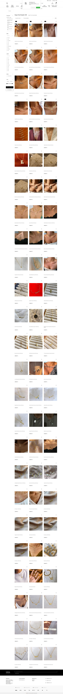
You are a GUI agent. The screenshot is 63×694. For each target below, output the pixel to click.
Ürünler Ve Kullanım (8, 683)
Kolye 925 (9, 17)
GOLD (8, 40)
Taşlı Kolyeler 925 (9, 25)
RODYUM (9, 46)
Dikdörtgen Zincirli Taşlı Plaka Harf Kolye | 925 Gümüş (49, 327)
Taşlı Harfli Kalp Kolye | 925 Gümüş (33, 274)
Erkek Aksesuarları (44, 6)
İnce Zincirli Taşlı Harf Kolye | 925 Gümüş (49, 274)
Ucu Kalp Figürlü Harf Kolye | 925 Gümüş (20, 379)
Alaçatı (33, 680)
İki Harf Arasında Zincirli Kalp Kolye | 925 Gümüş (35, 612)
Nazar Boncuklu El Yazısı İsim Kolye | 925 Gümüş (35, 405)
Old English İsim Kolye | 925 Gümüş (33, 664)
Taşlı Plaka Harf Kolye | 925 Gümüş (33, 353)
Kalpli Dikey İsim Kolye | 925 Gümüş (19, 405)
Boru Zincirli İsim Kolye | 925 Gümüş (19, 67)
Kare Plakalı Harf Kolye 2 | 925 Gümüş (48, 638)
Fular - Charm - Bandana (12, 6)
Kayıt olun (17, 673)
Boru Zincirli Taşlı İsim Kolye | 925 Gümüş (49, 67)
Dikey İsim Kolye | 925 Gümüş (33, 560)
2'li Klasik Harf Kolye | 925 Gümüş (19, 638)
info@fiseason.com (49, 682)
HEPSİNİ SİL (10, 89)
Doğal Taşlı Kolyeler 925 (9, 22)
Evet (38, 7)
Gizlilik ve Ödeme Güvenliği (9, 680)
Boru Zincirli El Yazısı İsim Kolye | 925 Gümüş (34, 67)
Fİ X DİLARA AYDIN (7, 6)
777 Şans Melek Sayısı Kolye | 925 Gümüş (49, 353)
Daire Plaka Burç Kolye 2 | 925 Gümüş (34, 326)
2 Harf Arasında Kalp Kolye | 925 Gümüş (49, 612)
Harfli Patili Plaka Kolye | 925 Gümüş (48, 300)
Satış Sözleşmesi (8, 681)
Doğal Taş (49, 6)
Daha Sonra (33, 7)
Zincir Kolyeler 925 (9, 29)
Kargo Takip (55, 0)
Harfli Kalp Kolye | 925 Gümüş (18, 300)
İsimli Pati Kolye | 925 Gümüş (18, 326)
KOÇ (8, 37)
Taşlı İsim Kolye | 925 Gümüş (32, 41)
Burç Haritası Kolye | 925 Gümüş (19, 353)
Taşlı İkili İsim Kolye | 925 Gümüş (19, 41)
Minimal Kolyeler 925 (10, 27)
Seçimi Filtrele (9, 87)
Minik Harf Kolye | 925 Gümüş (47, 379)
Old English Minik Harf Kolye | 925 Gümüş (20, 612)
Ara (42, 3)
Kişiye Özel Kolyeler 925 (9, 20)
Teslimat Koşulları (8, 682)
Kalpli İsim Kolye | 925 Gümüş (33, 300)
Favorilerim (49, 0)
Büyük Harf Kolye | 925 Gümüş (18, 586)
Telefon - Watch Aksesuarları (54, 6)
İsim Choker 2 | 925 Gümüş (32, 638)
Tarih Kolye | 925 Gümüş (32, 586)
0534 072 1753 (49, 680)
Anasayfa (22, 8)
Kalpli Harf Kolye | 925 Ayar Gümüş (48, 41)
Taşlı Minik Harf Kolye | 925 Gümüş (19, 274)
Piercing (17, 6)
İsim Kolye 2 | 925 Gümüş (18, 560)
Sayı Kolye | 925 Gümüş (47, 586)
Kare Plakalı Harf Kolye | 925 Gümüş (48, 664)
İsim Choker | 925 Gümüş (18, 664)
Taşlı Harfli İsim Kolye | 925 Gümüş (48, 405)
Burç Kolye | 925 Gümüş (47, 560)
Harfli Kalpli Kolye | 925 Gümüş (33, 379)
